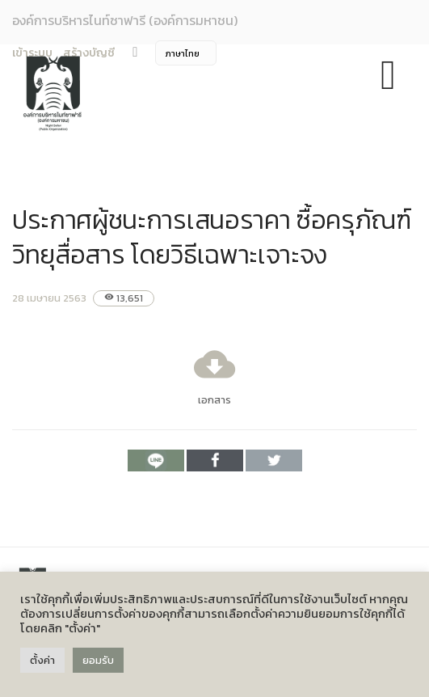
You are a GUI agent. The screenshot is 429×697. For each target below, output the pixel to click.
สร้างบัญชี (89, 52)
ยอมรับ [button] (98, 660)
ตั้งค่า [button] (42, 660)
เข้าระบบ (32, 52)
